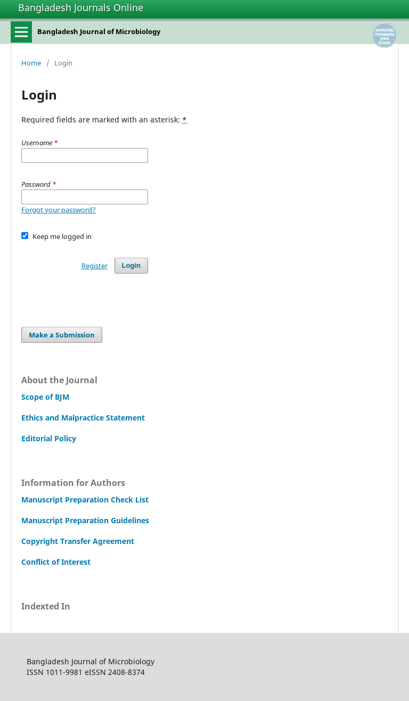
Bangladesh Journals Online (80, 7)
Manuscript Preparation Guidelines (85, 520)
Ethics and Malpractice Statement (83, 418)
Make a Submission (62, 335)
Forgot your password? (58, 210)
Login (131, 265)
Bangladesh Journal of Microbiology (98, 31)
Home (31, 63)
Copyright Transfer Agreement (77, 541)
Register (94, 265)
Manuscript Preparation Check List (85, 499)
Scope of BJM (45, 397)
